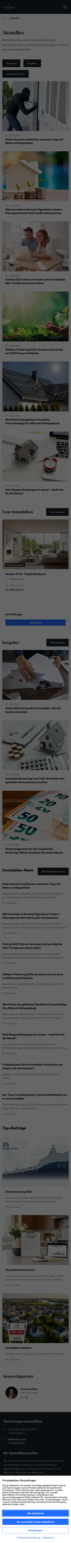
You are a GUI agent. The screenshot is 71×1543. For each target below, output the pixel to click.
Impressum (48, 1537)
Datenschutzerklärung (28, 1537)
